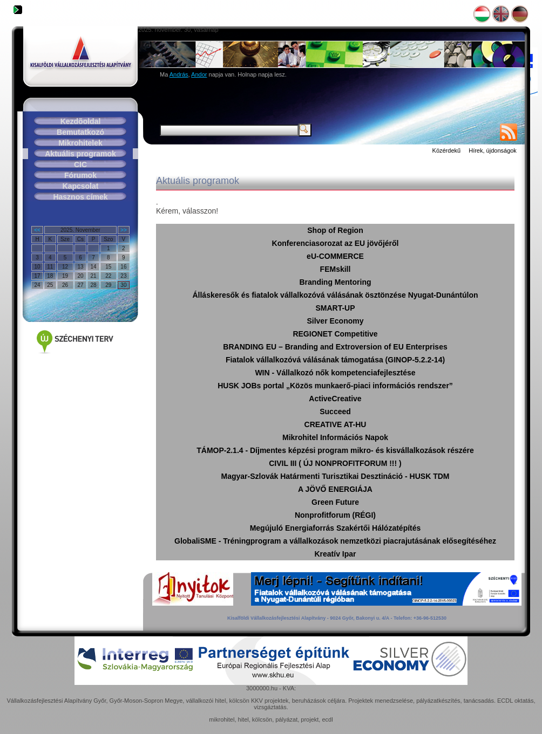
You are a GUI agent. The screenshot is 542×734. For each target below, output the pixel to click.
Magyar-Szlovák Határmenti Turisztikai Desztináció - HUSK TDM (335, 476)
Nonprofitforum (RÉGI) (335, 515)
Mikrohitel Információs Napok (335, 437)
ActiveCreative (335, 398)
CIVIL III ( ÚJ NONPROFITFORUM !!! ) (335, 463)
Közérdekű (446, 150)
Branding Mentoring (335, 282)
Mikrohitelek (80, 143)
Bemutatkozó (80, 132)
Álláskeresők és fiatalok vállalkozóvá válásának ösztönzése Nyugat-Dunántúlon (335, 295)
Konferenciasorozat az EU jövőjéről (335, 243)
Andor (199, 74)
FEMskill (335, 269)
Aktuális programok (80, 153)
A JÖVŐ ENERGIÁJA (335, 489)
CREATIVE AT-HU (335, 424)
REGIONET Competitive (335, 334)
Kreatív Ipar (335, 554)
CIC (80, 164)
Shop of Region (335, 230)
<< (37, 230)
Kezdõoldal (80, 121)
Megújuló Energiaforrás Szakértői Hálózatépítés (335, 528)
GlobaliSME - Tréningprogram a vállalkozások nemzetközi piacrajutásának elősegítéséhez (335, 541)
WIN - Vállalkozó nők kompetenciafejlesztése (335, 372)
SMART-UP (335, 308)
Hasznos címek (80, 197)
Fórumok (80, 175)
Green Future (335, 502)
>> (123, 230)
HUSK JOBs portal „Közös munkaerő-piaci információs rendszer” (335, 385)
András (179, 74)
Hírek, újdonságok (493, 150)
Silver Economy (335, 321)
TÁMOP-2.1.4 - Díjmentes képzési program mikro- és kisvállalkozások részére (335, 450)
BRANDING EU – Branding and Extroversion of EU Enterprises (335, 346)
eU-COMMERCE (335, 256)
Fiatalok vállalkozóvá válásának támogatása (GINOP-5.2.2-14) (335, 359)
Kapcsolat (81, 186)
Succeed (335, 411)
